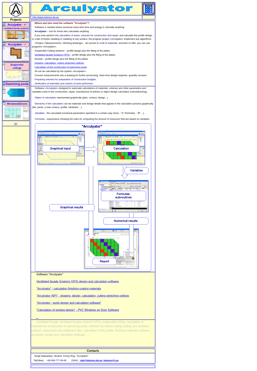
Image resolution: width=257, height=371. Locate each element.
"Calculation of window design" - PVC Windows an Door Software (77, 309)
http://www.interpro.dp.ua (45, 17)
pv (15, 123)
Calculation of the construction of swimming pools (61, 67)
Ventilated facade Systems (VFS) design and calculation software (77, 281)
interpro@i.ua (110, 360)
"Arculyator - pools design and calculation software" (68, 302)
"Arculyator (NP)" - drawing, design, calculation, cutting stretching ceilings (82, 295)
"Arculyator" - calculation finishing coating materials (68, 288)
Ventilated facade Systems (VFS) (52, 54)
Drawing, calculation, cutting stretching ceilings (59, 63)
